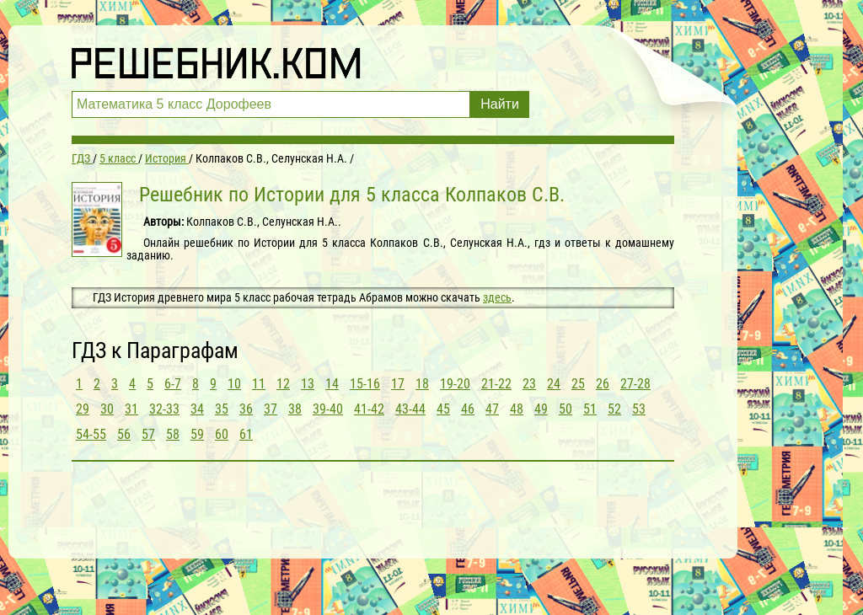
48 (516, 409)
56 (124, 434)
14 (332, 384)
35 (221, 409)
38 (295, 409)
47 (492, 409)
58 (173, 434)
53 (639, 409)
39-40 (328, 409)
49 (541, 409)
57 (148, 434)
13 (307, 384)
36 (246, 409)
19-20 (455, 384)
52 (614, 409)
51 (590, 409)
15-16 (365, 384)
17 (398, 384)
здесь (497, 297)
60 (221, 434)
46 (467, 409)
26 (602, 384)
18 (422, 384)
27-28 (635, 384)
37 (270, 409)
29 (82, 409)
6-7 (172, 384)
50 (565, 409)
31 (131, 409)
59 (197, 434)
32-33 (164, 409)
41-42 (369, 409)
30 (107, 409)
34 (197, 409)
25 (578, 384)
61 (246, 434)
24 (553, 384)
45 (443, 409)
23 (529, 384)
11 (258, 384)
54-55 (91, 434)
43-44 (410, 409)
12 (283, 384)
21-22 (496, 384)
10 (234, 384)
